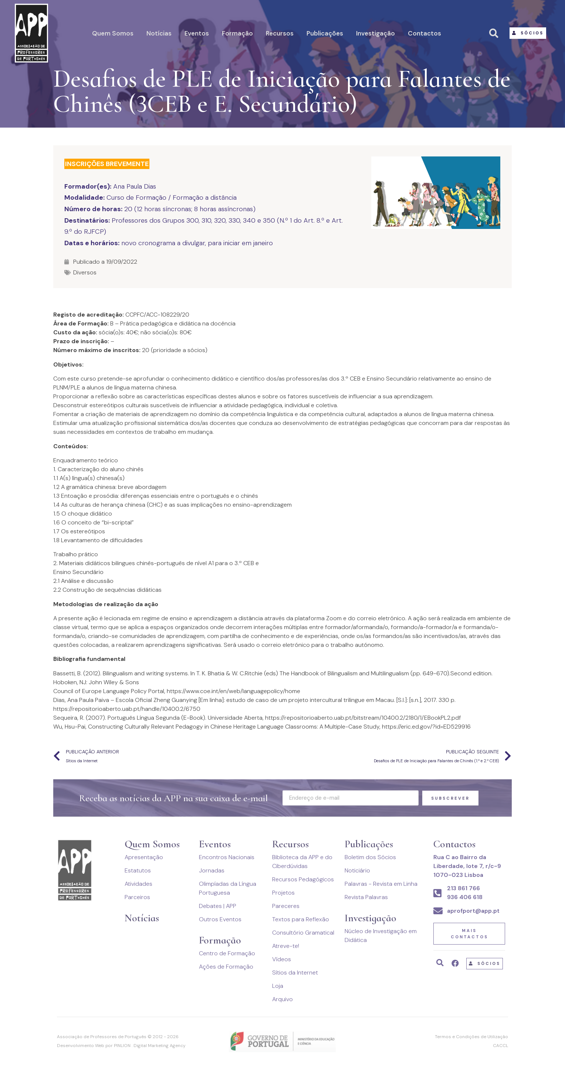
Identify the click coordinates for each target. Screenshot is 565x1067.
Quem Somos (112, 33)
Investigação (375, 33)
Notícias (159, 33)
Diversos (85, 272)
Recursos (280, 33)
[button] (528, 33)
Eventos (197, 33)
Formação (237, 33)
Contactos (424, 33)
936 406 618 (465, 897)
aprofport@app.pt (473, 911)
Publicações (325, 33)
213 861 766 (463, 888)
